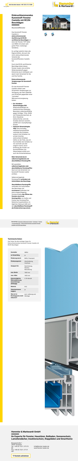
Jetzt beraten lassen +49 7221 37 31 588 (20, 4)
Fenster (40, 221)
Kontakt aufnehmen (22, 456)
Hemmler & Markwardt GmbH (25, 221)
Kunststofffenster (16, 223)
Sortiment (35, 221)
